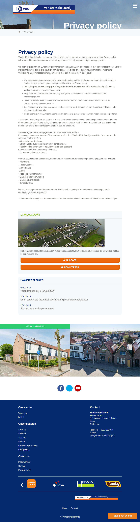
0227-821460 (107, 430)
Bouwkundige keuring (28, 446)
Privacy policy (24, 470)
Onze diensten (27, 423)
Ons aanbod (25, 407)
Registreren (70, 267)
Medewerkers (24, 462)
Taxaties (22, 437)
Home (64, 508)
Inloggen (70, 260)
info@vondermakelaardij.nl (102, 435)
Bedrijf (21, 417)
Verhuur (21, 441)
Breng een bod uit (123, 516)
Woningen (22, 413)
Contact (21, 466)
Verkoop (22, 433)
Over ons (24, 456)
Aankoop (22, 429)
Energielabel (24, 450)
